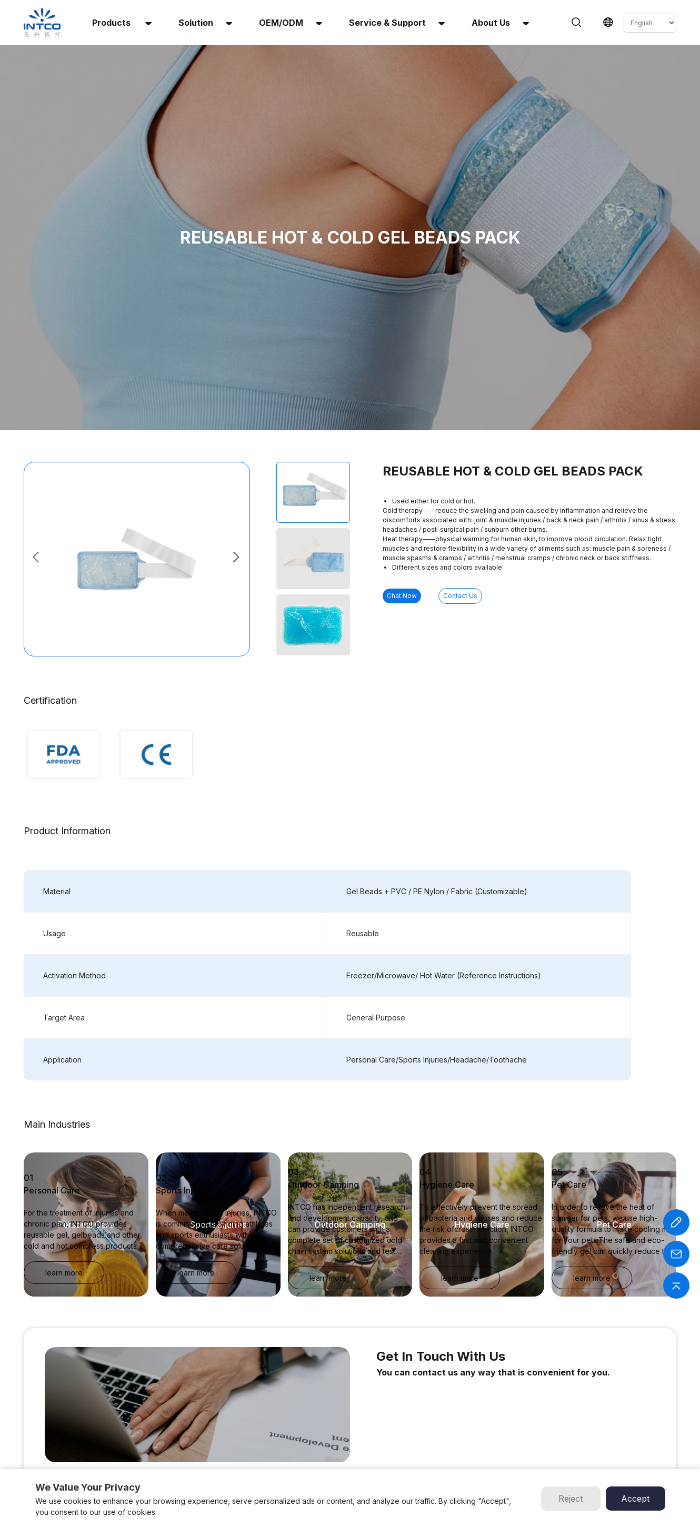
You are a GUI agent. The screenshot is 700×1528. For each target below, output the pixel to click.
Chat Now (424, 395)
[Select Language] (650, 23)
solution (205, 22)
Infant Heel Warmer (217, 1449)
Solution (342, 1411)
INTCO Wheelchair (441, 1411)
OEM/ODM (290, 22)
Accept (635, 1498)
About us (500, 22)
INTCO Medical (436, 1398)
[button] (237, 356)
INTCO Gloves (434, 1424)
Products (122, 22)
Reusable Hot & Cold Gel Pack (234, 1411)
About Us (343, 1424)
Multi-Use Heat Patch (220, 1436)
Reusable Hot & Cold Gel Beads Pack (244, 1424)
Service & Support (397, 22)
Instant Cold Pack (214, 1398)
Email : (575, 1424)
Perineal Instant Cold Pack (227, 1461)
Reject (570, 1498)
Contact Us (526, 395)
